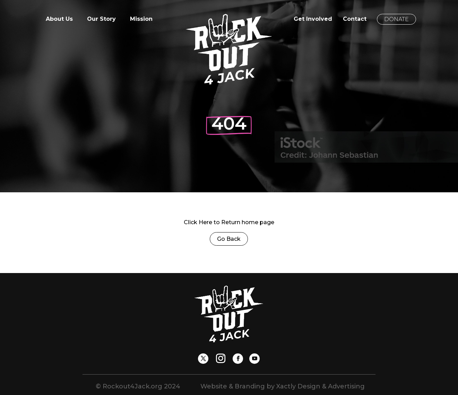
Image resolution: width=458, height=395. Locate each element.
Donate (396, 19)
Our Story (101, 19)
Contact (354, 19)
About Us (59, 19)
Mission (141, 19)
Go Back (229, 239)
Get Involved (313, 19)
